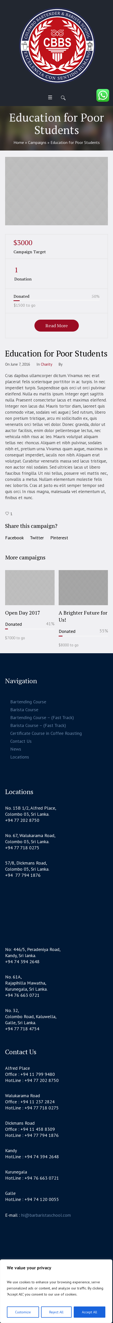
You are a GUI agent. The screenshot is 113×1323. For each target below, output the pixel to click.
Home (19, 142)
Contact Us (21, 741)
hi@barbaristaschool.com (46, 1215)
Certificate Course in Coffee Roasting (46, 733)
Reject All (56, 1312)
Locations (19, 757)
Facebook (14, 538)
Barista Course (24, 709)
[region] (56, 1291)
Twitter (37, 538)
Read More (56, 325)
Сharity (46, 364)
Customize (23, 1312)
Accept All (89, 1312)
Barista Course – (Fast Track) (38, 725)
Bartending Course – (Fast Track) (42, 717)
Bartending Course (28, 702)
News (15, 749)
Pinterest (59, 538)
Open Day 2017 (22, 612)
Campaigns (37, 142)
